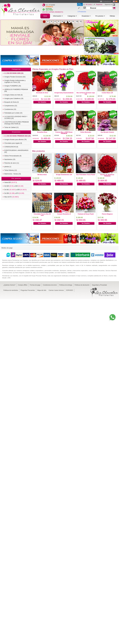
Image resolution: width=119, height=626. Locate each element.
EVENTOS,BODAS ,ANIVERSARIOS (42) (16, 151)
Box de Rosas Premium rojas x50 (86, 93)
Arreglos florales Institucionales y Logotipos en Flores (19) (14, 81)
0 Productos (82, 12)
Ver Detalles (42, 102)
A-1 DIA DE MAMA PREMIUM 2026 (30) (17, 136)
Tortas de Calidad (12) (11, 127)
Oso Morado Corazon (107, 132)
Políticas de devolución (82, 285)
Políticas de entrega (65, 285)
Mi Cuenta (89, 4)
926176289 (49, 10)
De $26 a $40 (13, 186)
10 (77, 21)
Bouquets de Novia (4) (11, 102)
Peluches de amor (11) (11, 163)
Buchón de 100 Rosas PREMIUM (107, 175)
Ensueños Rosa (42, 132)
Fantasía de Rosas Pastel (86, 214)
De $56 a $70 (14, 193)
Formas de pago (35, 285)
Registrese (99, 4)
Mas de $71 (11, 197)
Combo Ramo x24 (107, 92)
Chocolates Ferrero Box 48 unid (42, 214)
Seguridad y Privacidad (99, 285)
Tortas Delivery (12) (10, 170)
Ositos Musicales (85, 132)
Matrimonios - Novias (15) (12, 174)
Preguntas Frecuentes (28, 290)
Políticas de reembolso (10, 290)
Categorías (72, 16)
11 (81, 21)
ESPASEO (69, 290)
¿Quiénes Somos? (9, 285)
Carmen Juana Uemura (56, 290)
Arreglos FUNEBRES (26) (12, 86)
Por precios (100, 16)
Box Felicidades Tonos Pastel (85, 174)
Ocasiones (86, 16)
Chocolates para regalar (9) (13, 143)
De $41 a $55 (15, 189)
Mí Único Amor (42, 174)
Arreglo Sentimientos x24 (64, 174)
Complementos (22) (10, 106)
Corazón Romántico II (64, 214)
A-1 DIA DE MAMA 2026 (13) (13, 73)
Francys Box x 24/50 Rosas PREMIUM (64, 132)
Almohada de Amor (42, 92)
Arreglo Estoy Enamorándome (63, 92)
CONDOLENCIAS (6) (11, 147)
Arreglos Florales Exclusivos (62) (14, 77)
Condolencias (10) (10, 109)
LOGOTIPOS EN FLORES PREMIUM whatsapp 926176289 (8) (16, 123)
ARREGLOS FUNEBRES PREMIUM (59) (16, 90)
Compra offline (22, 285)
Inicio (45, 16)
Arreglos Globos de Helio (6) (13, 95)
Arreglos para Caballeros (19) (13, 98)
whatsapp (49, 8)
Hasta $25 (10, 182)
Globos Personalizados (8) (12, 156)
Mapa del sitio (41, 290)
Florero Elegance (107, 214)
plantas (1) (7, 166)
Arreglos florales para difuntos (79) (15, 139)
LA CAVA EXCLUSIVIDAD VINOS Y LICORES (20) (15, 117)
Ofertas (112, 16)
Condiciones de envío (50, 285)
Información (58, 16)
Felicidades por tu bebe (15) (13, 113)
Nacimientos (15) (9, 159)
